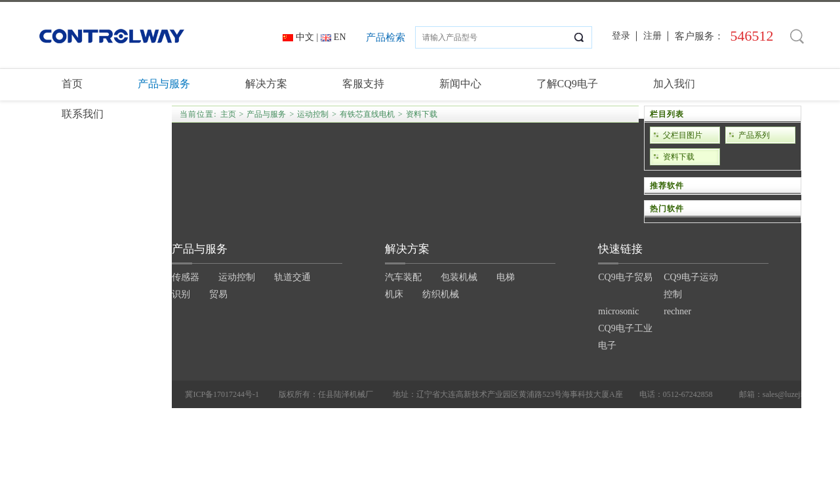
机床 (394, 294)
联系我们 (83, 113)
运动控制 (236, 277)
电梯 (505, 277)
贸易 (218, 294)
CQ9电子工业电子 (625, 336)
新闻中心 (460, 83)
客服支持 (363, 83)
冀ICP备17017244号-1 (222, 394)
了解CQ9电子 (567, 83)
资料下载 (678, 156)
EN (340, 37)
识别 (181, 294)
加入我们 (674, 83)
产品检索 (385, 37)
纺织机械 (440, 294)
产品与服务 (164, 83)
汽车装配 (403, 277)
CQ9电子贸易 (625, 277)
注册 (652, 36)
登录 (621, 36)
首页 (72, 83)
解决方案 (266, 83)
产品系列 (754, 135)
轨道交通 (292, 277)
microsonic (618, 311)
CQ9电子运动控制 (690, 285)
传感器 (185, 277)
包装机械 (459, 277)
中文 (305, 37)
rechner (677, 311)
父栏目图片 (682, 135)
